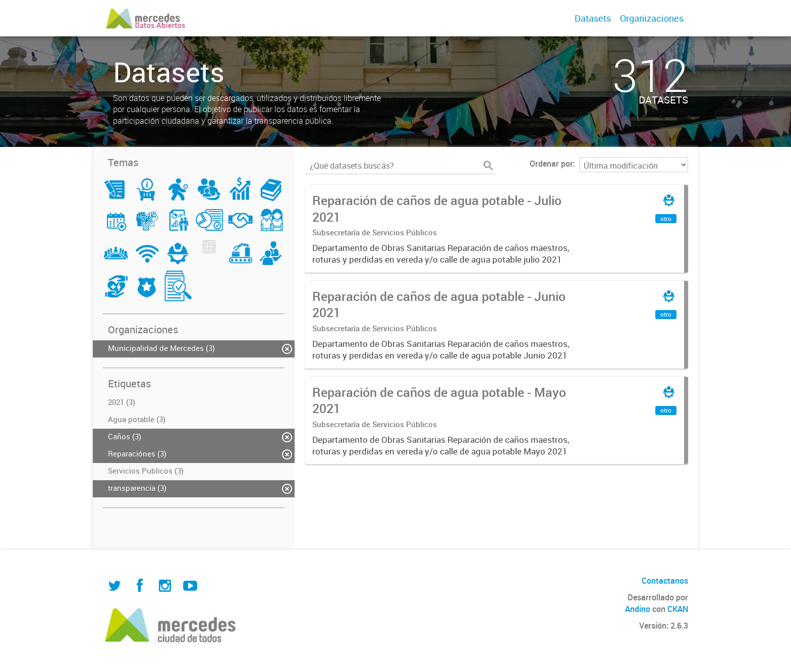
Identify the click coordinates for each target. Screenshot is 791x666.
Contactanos (665, 580)
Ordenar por (551, 164)
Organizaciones (652, 18)
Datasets (593, 18)
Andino (637, 608)
